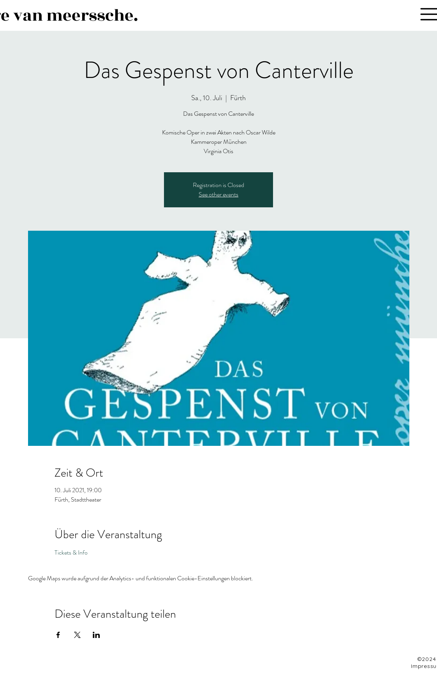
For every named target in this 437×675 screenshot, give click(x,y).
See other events (218, 194)
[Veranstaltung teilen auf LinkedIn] (96, 635)
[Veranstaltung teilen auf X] (77, 635)
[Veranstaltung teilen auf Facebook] (58, 635)
